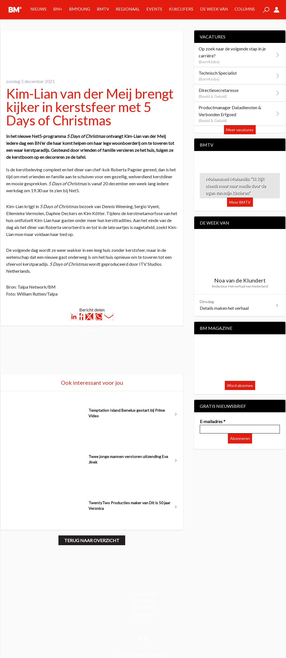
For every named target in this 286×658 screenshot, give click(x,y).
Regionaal (128, 8)
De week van (214, 8)
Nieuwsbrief (143, 607)
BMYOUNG (79, 8)
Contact (143, 621)
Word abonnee (240, 385)
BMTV (103, 8)
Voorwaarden (143, 593)
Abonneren (240, 438)
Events (154, 8)
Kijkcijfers (181, 8)
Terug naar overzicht (91, 540)
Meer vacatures (239, 129)
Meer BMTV (240, 202)
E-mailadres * (212, 421)
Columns (245, 8)
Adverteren (143, 614)
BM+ (57, 8)
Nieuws (38, 8)
